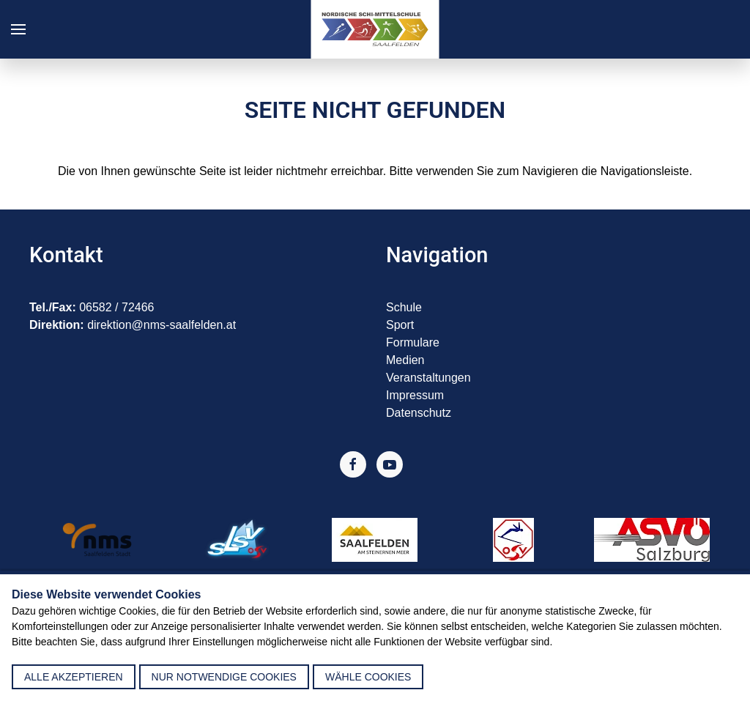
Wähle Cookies (368, 677)
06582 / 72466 (116, 307)
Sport (400, 325)
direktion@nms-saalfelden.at (161, 325)
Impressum (415, 395)
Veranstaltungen (428, 377)
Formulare (412, 342)
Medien (405, 360)
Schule (404, 307)
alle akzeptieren (73, 677)
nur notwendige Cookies (224, 677)
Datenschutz (418, 413)
